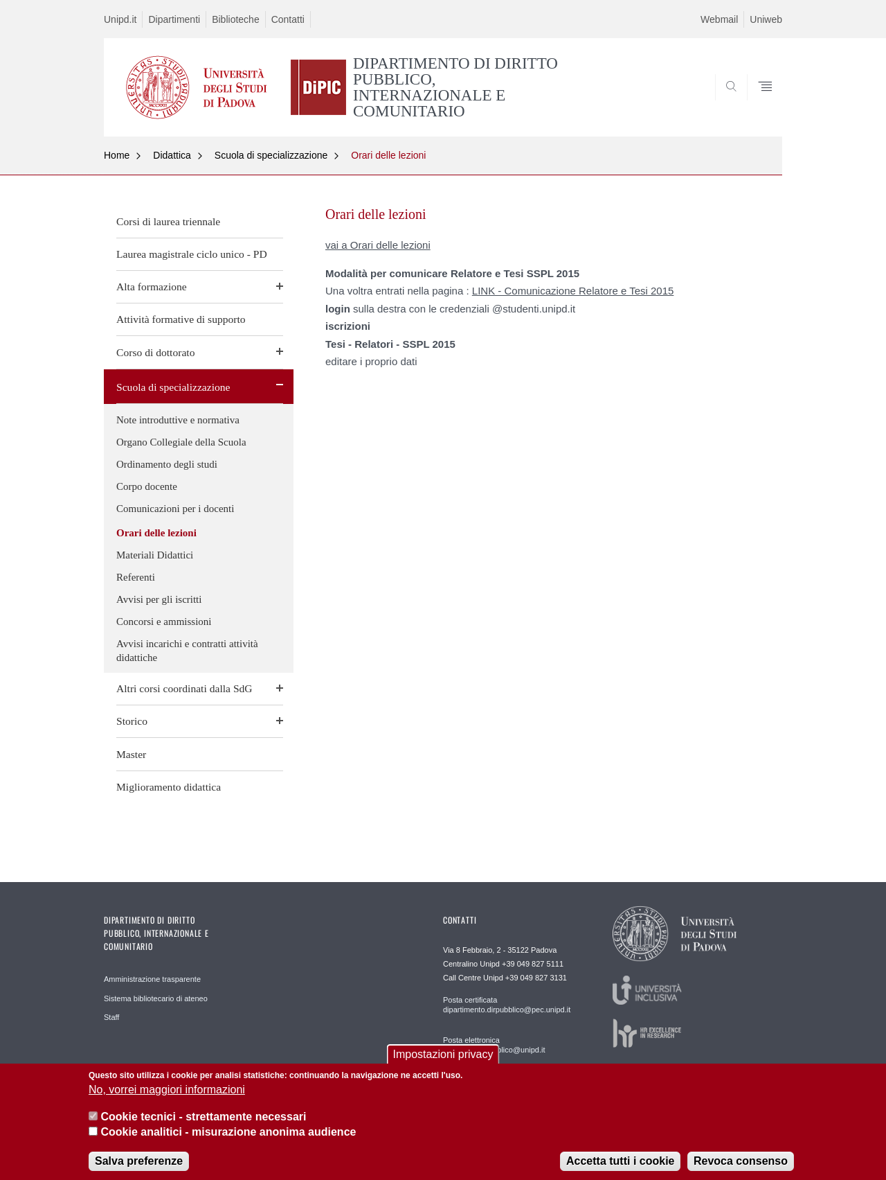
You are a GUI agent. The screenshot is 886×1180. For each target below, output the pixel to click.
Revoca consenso (741, 1170)
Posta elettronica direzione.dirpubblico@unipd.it (494, 1045)
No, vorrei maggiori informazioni (167, 1099)
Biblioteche (236, 19)
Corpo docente (146, 486)
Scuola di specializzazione (271, 155)
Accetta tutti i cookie (620, 1170)
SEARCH (758, 102)
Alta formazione (151, 286)
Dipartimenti (174, 19)
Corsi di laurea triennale (168, 221)
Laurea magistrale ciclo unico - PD (191, 254)
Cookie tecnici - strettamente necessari (203, 1125)
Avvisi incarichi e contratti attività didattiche (187, 650)
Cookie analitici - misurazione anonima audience (228, 1141)
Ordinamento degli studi (166, 464)
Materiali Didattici (154, 555)
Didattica (171, 155)
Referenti (135, 577)
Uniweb (766, 19)
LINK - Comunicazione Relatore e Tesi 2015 (573, 291)
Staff (111, 1017)
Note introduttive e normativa (177, 419)
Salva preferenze (139, 1170)
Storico (131, 721)
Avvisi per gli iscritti (158, 599)
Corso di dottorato (155, 352)
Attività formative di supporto (181, 319)
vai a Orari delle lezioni (378, 245)
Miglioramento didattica (168, 787)
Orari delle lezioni (388, 155)
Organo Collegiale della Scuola (181, 442)
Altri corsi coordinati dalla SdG (184, 688)
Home (116, 155)
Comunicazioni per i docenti (175, 508)
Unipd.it (120, 19)
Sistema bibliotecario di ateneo (156, 998)
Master (131, 754)
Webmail (719, 19)
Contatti (288, 19)
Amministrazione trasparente (152, 979)
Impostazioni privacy (443, 1063)
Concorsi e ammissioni (164, 621)
